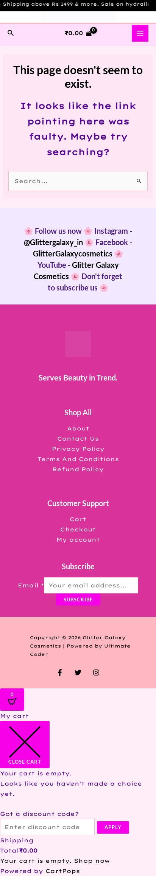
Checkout (78, 529)
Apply (113, 827)
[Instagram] (96, 672)
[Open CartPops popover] (12, 699)
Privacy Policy (78, 448)
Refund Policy (78, 469)
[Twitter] (78, 672)
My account (78, 539)
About (78, 428)
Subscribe (78, 599)
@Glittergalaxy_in (53, 242)
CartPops (62, 870)
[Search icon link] (11, 33)
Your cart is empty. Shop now (55, 860)
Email (31, 585)
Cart (78, 519)
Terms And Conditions (78, 459)
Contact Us (78, 438)
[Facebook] (59, 672)
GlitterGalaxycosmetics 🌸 (78, 253)
